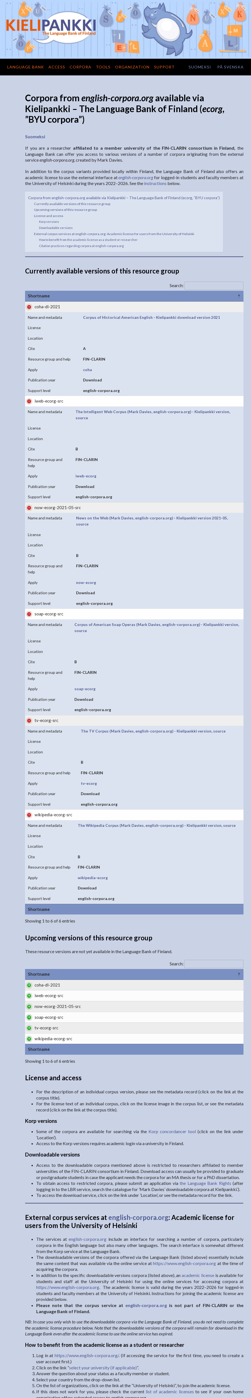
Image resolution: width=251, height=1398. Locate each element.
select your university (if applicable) (103, 1246)
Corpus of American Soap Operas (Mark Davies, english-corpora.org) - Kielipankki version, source (84, 504)
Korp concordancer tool (172, 1009)
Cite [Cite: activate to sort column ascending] (173, 295)
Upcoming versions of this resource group (65, 210)
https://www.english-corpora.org (184, 1141)
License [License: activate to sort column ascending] (123, 295)
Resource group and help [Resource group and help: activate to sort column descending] (211, 295)
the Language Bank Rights (205, 1061)
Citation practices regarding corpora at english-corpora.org (81, 246)
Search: (206, 285)
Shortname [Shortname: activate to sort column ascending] (39, 295)
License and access (48, 216)
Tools (103, 67)
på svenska (230, 67)
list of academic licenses (170, 1270)
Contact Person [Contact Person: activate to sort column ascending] (220, 744)
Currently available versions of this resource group (72, 204)
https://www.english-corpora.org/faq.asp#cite (142, 1323)
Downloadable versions (56, 228)
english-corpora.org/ (136, 1311)
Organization (132, 67)
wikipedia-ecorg (139, 647)
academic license (198, 1153)
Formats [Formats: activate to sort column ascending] (150, 744)
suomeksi (200, 67)
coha (128, 335)
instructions (155, 183)
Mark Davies (83, 1317)
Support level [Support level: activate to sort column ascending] (182, 744)
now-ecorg (134, 461)
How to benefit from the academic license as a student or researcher (88, 239)
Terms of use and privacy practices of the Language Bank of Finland (196, 1390)
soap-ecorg (134, 527)
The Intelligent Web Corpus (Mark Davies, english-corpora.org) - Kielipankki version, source (81, 378)
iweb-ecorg (134, 401)
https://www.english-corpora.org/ (87, 1234)
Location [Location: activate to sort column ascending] (150, 295)
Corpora (80, 67)
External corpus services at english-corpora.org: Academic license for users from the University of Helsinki (114, 234)
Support (164, 67)
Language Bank (25, 67)
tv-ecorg (132, 587)
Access (56, 67)
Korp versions (49, 221)
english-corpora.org (138, 1096)
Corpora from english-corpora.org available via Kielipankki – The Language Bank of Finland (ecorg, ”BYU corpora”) (124, 197)
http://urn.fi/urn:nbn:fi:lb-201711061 (114, 1341)
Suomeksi (35, 136)
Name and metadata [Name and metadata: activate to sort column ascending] (81, 295)
